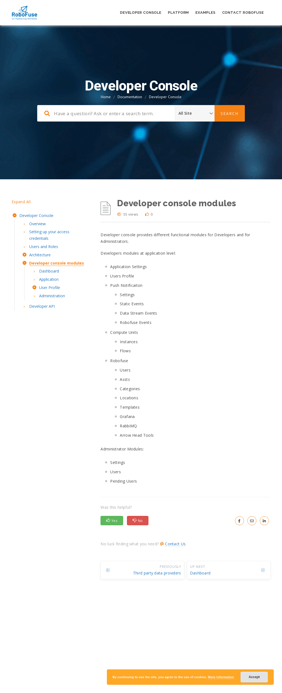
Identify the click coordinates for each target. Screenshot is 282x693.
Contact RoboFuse (243, 12)
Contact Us (175, 543)
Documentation (130, 96)
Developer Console (140, 12)
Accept (254, 677)
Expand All (21, 201)
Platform (178, 12)
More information (221, 677)
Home (106, 96)
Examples (205, 12)
